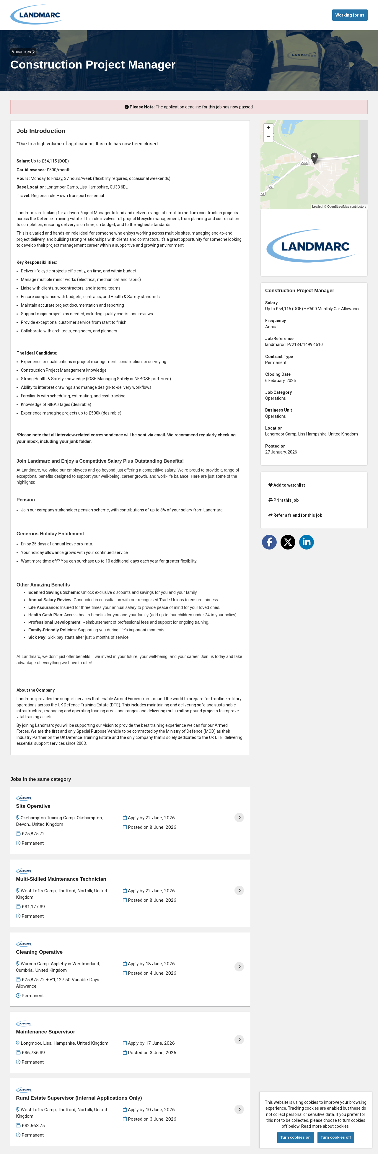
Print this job (283, 500)
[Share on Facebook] (269, 542)
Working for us (349, 15)
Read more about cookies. (325, 1126)
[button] (314, 158)
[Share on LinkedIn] (306, 542)
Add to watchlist (286, 485)
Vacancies (23, 51)
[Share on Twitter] (288, 542)
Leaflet (317, 206)
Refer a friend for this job (295, 515)
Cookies (17, 1127)
